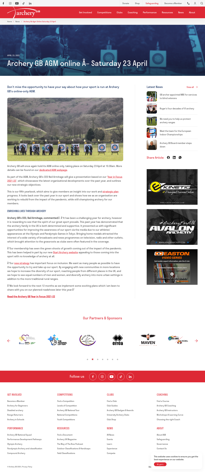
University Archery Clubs (118, 414)
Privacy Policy (27, 466)
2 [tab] (92, 359)
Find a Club (112, 401)
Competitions (104, 12)
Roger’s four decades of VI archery (177, 108)
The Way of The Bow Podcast (70, 443)
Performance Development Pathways (24, 439)
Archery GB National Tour (68, 410)
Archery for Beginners (17, 405)
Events (110, 439)
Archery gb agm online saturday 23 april (40, 21)
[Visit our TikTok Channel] (121, 376)
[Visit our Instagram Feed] (102, 376)
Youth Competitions (66, 419)
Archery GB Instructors (167, 410)
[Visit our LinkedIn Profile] (130, 376)
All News (110, 434)
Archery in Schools (15, 419)
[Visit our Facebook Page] (93, 376)
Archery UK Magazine (67, 439)
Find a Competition (65, 401)
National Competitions (67, 414)
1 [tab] (87, 359)
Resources (167, 12)
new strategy (21, 263)
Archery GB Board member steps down (176, 144)
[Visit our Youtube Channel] (111, 376)
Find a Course (163, 401)
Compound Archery (16, 453)
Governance (162, 443)
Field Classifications (66, 453)
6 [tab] (112, 359)
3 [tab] (97, 359)
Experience (112, 448)
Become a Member (16, 401)
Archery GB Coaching (166, 405)
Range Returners (15, 414)
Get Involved (85, 12)
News (181, 12)
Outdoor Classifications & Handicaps (73, 448)
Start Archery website (65, 252)
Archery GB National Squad (19, 434)
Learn (109, 443)
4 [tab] (102, 359)
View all (190, 87)
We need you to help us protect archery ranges (175, 120)
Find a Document (64, 434)
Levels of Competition (67, 405)
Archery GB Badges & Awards (120, 410)
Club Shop (111, 419)
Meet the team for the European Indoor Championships (175, 132)
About (192, 12)
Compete (111, 453)
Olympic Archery (14, 443)
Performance (150, 12)
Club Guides (112, 405)
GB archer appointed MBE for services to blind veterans (178, 96)
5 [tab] (107, 359)
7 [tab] (117, 359)
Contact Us (162, 448)
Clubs (119, 12)
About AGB (161, 434)
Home (9, 21)
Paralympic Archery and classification (24, 448)
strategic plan (110, 191)
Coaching (133, 12)
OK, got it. (160, 464)
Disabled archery (15, 410)
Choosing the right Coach (168, 419)
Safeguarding (163, 439)
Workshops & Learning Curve (170, 414)
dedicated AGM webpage (53, 170)
